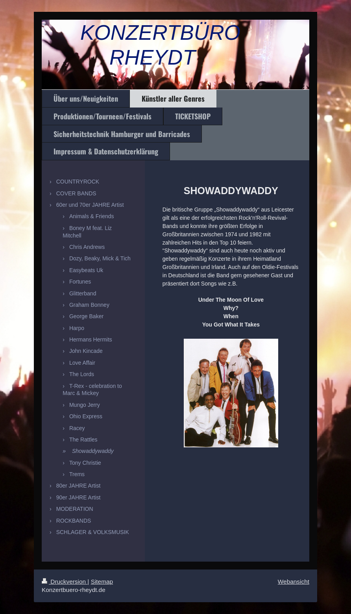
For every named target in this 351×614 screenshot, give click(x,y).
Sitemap (102, 581)
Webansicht (293, 581)
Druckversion (64, 581)
